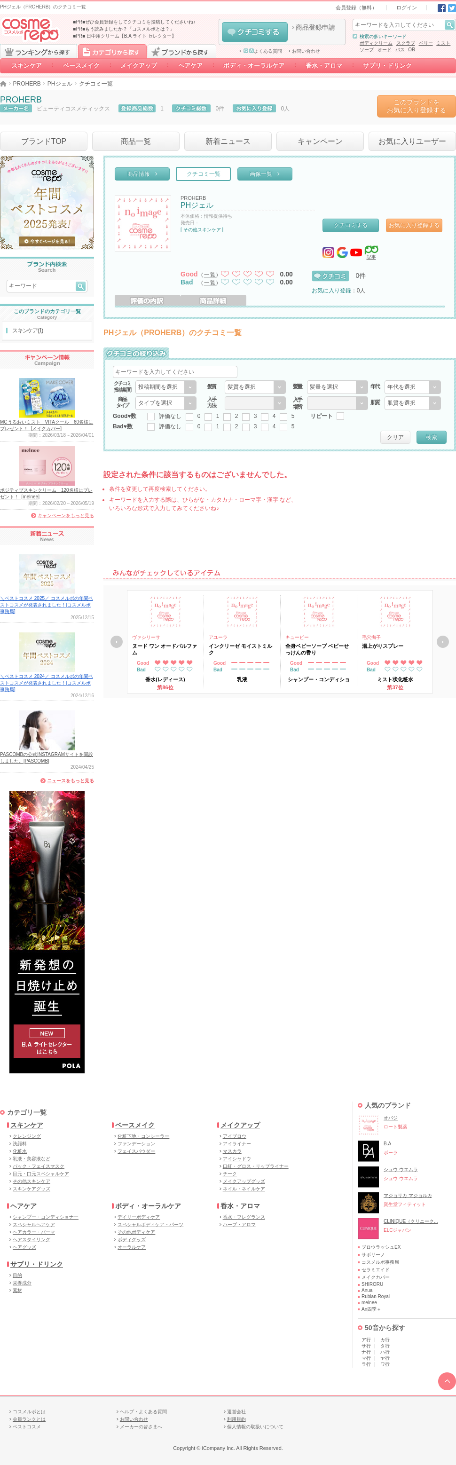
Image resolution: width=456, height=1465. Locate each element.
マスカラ (232, 1151)
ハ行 (385, 1352)
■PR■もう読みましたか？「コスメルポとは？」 (123, 29)
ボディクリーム (376, 43)
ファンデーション (136, 1143)
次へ (443, 642)
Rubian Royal (376, 1296)
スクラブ (405, 43)
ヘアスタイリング (31, 1239)
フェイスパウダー (136, 1151)
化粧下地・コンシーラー (143, 1136)
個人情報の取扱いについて (255, 1426)
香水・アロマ (324, 65)
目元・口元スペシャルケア (41, 1173)
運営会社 (236, 1411)
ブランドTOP (44, 141)
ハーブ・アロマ (239, 1224)
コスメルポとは (29, 1411)
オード (384, 49)
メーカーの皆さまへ (141, 1426)
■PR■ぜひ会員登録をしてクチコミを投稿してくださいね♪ (134, 21)
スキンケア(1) (27, 330)
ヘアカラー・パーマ (34, 1232)
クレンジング (27, 1136)
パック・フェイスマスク (38, 1166)
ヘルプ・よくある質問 (143, 1411)
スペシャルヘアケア (34, 1224)
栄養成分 (22, 1282)
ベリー (426, 43)
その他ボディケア (136, 1232)
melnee (369, 1302)
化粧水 (20, 1151)
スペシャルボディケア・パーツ (150, 1224)
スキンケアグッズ (31, 1188)
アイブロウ (234, 1136)
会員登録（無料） (356, 7)
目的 (17, 1275)
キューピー (297, 637)
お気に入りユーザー (412, 141)
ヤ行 (385, 1358)
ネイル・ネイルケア (244, 1188)
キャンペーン (320, 141)
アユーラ (218, 637)
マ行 (366, 1358)
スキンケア (26, 65)
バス (400, 49)
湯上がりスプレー (382, 646)
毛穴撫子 (371, 637)
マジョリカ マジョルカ (408, 1195)
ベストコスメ (27, 1426)
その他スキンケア (31, 1181)
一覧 (210, 274)
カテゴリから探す (112, 51)
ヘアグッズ (24, 1247)
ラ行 (366, 1364)
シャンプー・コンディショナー (46, 1217)
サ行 (366, 1345)
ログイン (406, 7)
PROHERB (27, 83)
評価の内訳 (148, 300)
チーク (230, 1173)
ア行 (366, 1339)
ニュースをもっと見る (70, 780)
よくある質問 (263, 51)
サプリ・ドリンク (387, 65)
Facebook (442, 8)
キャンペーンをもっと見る (66, 515)
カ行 (385, 1339)
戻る (116, 642)
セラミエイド (376, 1269)
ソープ (367, 49)
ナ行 (366, 1352)
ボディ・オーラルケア (254, 65)
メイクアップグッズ (244, 1181)
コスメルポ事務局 (380, 1262)
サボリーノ (373, 1254)
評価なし (170, 416)
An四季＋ (371, 1309)
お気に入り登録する (414, 225)
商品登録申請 (315, 27)
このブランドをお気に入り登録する (416, 106)
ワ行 (385, 1364)
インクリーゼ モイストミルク (240, 649)
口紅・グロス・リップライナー (256, 1166)
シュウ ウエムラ (401, 1169)
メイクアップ (138, 65)
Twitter (452, 8)
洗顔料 (20, 1143)
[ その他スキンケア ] (202, 229)
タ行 (385, 1345)
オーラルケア (132, 1247)
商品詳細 (213, 300)
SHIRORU (372, 1284)
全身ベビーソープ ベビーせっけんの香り (317, 649)
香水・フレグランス (244, 1217)
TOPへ (447, 1381)
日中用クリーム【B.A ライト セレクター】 (131, 36)
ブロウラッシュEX (381, 1247)
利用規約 (236, 1419)
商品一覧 (136, 141)
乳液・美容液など (31, 1158)
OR (411, 49)
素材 (17, 1290)
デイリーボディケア (139, 1217)
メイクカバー (376, 1277)
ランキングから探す (38, 51)
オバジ (391, 1117)
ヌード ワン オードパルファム (164, 649)
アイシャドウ (237, 1158)
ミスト (443, 43)
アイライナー (237, 1143)
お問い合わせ (306, 51)
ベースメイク (81, 65)
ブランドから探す (182, 51)
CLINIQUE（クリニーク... (411, 1221)
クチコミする (255, 32)
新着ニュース (228, 141)
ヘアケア (190, 65)
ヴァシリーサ (146, 637)
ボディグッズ (132, 1239)
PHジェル (59, 83)
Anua (367, 1290)
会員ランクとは (29, 1419)
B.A (387, 1143)
